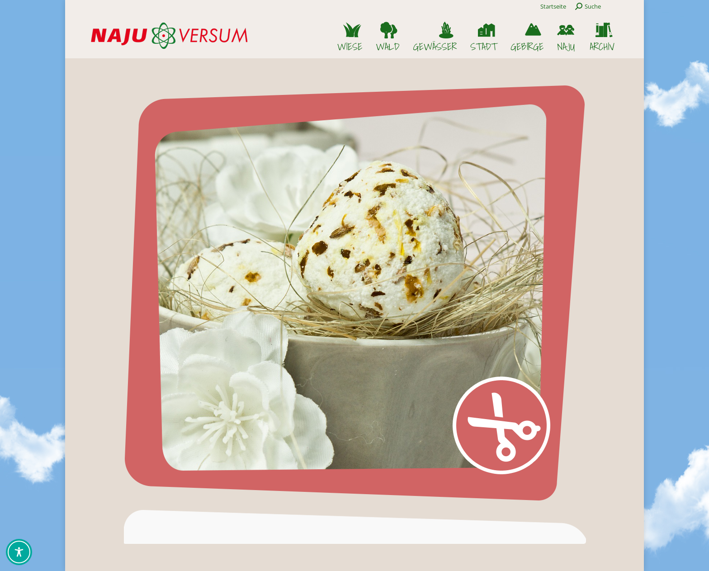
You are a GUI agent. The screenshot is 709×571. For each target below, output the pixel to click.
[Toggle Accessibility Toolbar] (19, 552)
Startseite (553, 6)
